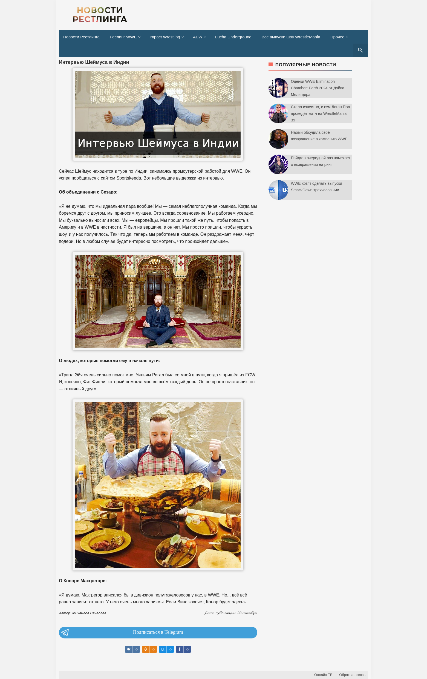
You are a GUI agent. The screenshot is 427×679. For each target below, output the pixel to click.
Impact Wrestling (164, 37)
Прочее (337, 37)
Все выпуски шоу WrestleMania (291, 37)
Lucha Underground (233, 37)
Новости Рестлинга (81, 37)
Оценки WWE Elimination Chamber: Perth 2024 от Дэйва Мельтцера (317, 88)
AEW (197, 37)
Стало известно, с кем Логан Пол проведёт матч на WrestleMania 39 (320, 113)
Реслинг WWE (123, 37)
